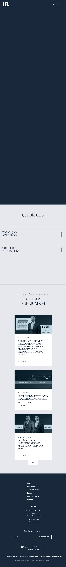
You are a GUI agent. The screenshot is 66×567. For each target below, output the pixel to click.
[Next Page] (33, 462)
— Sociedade (31, 486)
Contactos (33, 506)
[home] (6, 4)
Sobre (29, 483)
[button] (53, 4)
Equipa (29, 493)
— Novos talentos (33, 490)
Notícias (30, 500)
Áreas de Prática (33, 496)
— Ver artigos (37, 531)
